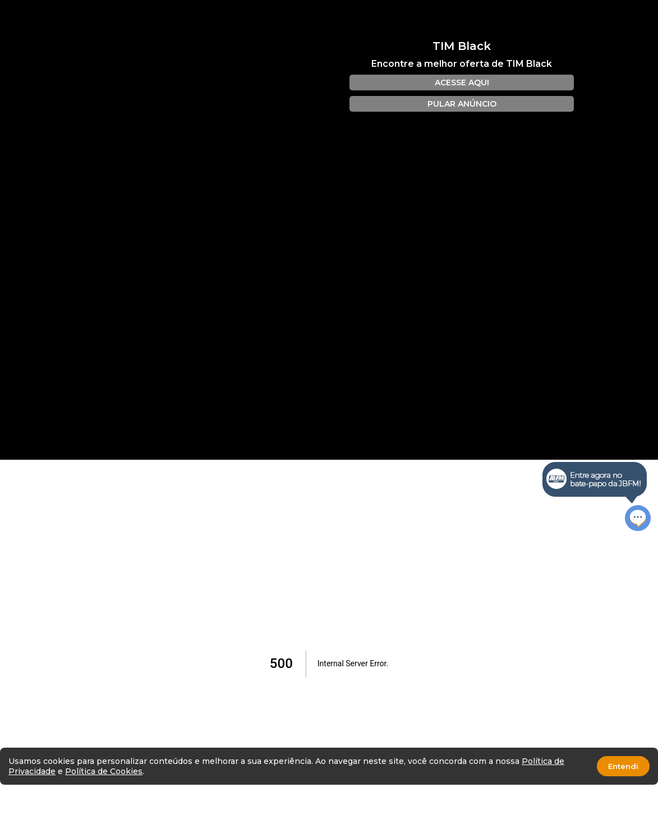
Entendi (623, 766)
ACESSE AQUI (462, 82)
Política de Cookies (103, 771)
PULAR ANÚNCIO (461, 104)
